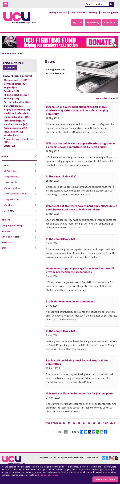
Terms (53, 457)
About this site (77, 12)
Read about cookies (48, 475)
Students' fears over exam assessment (70, 301)
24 (69, 422)
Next (106, 422)
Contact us (110, 22)
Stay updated (65, 457)
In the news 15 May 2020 (61, 176)
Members (6, 230)
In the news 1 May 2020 (60, 331)
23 (64, 422)
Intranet (78, 457)
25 (74, 422)
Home (5, 53)
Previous (56, 422)
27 (84, 422)
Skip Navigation (109, 12)
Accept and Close (104, 479)
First (47, 422)
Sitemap (93, 12)
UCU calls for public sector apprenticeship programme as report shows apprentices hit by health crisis (80, 145)
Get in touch (91, 457)
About (13, 53)
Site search (42, 457)
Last (113, 422)
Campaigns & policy (12, 225)
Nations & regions (11, 236)
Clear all (10, 67)
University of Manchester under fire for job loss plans (79, 393)
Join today (92, 22)
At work (6, 219)
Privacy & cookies (55, 12)
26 (79, 422)
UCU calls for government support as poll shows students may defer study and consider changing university (77, 110)
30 (100, 422)
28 (89, 422)
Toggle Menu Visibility (6, 5)
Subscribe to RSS (105, 98)
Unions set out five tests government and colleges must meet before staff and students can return (81, 207)
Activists (6, 242)
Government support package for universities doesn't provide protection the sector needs (80, 270)
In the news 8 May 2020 (60, 239)
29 (94, 422)
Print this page (66, 431)
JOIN (4, 247)
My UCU (76, 22)
